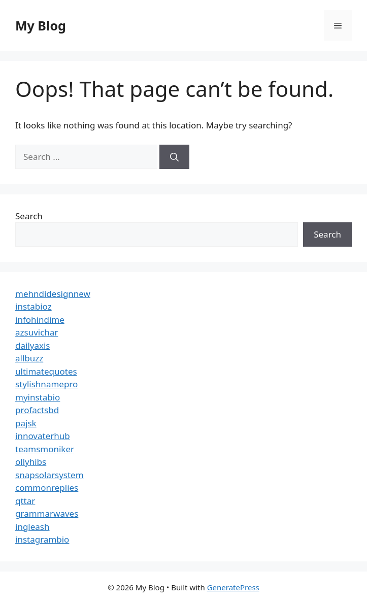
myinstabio (37, 397)
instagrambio (42, 539)
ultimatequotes (46, 371)
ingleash (32, 526)
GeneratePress (233, 587)
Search (29, 216)
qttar (25, 501)
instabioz (33, 306)
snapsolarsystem (49, 475)
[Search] (174, 157)
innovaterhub (42, 436)
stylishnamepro (46, 384)
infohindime (39, 319)
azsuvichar (36, 332)
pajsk (26, 423)
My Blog (40, 25)
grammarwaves (46, 513)
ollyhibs (30, 461)
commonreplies (46, 487)
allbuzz (29, 358)
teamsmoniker (44, 449)
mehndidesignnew (52, 293)
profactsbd (37, 410)
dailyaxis (32, 345)
